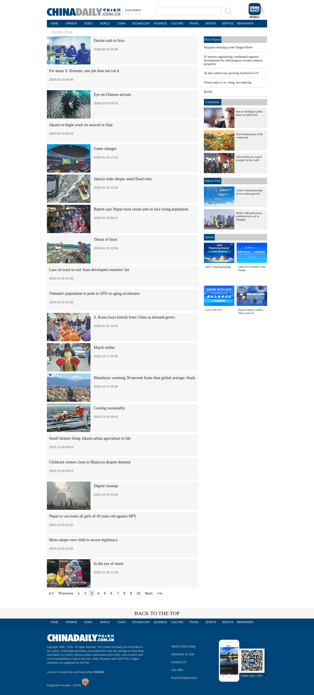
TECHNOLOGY (141, 23)
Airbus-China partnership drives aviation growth (249, 192)
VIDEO (88, 23)
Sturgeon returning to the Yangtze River (228, 47)
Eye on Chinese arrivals (112, 94)
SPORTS (210, 23)
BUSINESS (160, 23)
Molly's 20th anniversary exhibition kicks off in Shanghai (249, 216)
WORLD (105, 23)
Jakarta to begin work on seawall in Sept (81, 125)
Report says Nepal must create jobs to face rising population (141, 209)
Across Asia (61, 31)
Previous (65, 593)
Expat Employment (184, 678)
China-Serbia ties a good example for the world (249, 158)
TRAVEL (194, 23)
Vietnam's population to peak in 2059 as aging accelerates (94, 293)
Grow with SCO (213, 309)
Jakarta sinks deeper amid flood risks (123, 179)
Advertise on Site (182, 654)
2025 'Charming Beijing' (218, 266)
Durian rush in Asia (109, 40)
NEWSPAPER (244, 23)
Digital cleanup (106, 486)
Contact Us (178, 662)
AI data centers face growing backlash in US (231, 73)
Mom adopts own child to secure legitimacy (83, 540)
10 (138, 593)
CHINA (122, 23)
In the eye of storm (108, 563)
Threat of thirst (105, 239)
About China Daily (183, 646)
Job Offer (177, 670)
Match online (104, 347)
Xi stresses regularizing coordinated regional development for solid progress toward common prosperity (233, 60)
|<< (51, 593)
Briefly (208, 91)
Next (149, 593)
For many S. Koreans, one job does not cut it (84, 71)
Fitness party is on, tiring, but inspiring (227, 82)
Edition (133, 10)
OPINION (71, 23)
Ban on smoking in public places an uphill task (249, 113)
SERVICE (227, 23)
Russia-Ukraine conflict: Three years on (251, 311)
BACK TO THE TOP (157, 613)
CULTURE (177, 23)
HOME (54, 23)
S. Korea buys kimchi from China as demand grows (134, 317)
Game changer (105, 148)
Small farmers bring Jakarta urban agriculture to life (90, 438)
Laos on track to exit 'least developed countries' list (89, 270)
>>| (159, 593)
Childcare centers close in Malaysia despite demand (89, 462)
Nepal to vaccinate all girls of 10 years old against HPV (93, 516)
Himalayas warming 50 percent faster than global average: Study (145, 378)
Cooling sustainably (109, 408)
